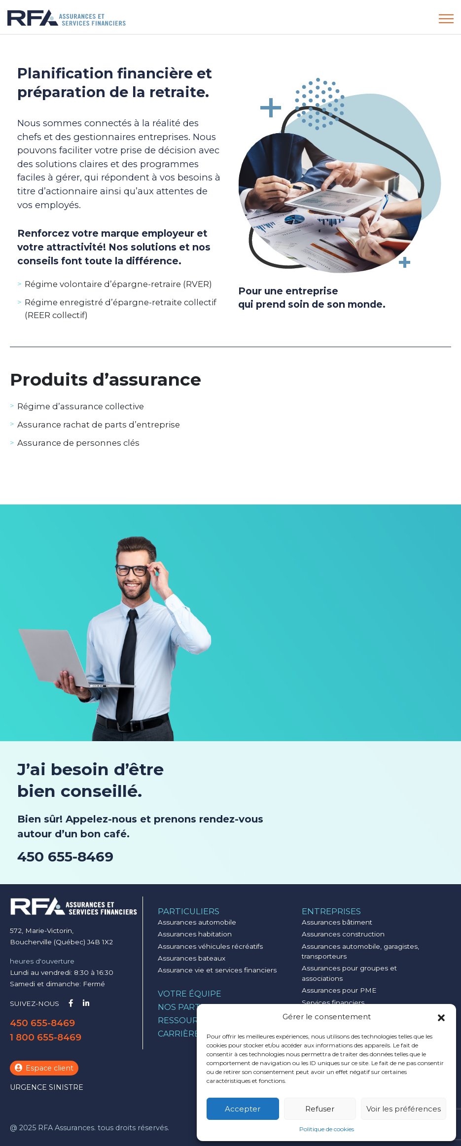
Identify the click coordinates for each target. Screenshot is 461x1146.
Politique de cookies (326, 1129)
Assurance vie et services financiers (217, 970)
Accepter (242, 1108)
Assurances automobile (197, 922)
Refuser (319, 1108)
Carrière (179, 1034)
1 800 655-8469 (45, 1037)
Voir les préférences (403, 1108)
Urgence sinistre (46, 1087)
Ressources (186, 1020)
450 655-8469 (65, 856)
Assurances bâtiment (337, 922)
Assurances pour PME (339, 990)
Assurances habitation (195, 934)
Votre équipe (189, 994)
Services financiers (333, 1002)
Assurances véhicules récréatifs (210, 946)
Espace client (44, 1068)
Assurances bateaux (191, 958)
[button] (441, 1017)
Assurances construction (343, 934)
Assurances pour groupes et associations (349, 973)
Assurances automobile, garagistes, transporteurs (360, 951)
